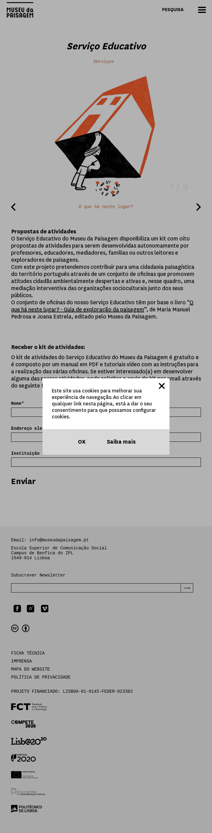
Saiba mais (121, 441)
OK (81, 441)
